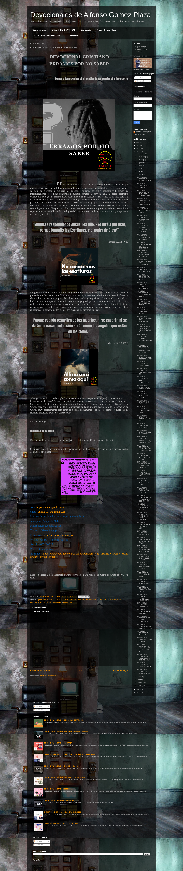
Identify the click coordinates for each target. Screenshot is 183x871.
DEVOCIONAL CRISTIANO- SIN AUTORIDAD (144, 432)
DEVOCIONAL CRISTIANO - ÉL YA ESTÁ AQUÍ (143, 581)
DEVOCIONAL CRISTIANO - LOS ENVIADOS (144, 639)
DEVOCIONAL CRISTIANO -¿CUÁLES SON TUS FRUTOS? (143, 548)
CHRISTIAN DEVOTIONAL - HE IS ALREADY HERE (143, 574)
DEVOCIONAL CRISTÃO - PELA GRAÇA (58, 743)
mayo (140, 174)
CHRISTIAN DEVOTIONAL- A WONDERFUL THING (144, 310)
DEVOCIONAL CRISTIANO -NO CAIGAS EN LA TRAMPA (143, 302)
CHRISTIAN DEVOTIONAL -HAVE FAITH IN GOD (143, 473)
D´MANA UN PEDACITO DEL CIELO (47, 36)
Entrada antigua (120, 670)
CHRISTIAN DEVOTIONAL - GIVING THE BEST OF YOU (144, 588)
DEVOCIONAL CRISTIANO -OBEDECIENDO (143, 604)
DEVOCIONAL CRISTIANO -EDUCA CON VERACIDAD (142, 285)
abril (139, 677)
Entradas (139, 77)
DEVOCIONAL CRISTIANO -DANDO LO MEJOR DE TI (143, 597)
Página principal (39, 30)
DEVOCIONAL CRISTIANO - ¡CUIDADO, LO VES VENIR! (143, 489)
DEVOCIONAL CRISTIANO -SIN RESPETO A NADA (144, 357)
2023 (138, 145)
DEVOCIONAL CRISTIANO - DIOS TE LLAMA (143, 671)
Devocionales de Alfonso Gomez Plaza (90, 15)
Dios (104, 600)
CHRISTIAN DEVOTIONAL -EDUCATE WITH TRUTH (143, 277)
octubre (140, 160)
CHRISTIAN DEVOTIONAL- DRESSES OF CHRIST (61, 823)
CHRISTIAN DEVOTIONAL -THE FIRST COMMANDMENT (144, 193)
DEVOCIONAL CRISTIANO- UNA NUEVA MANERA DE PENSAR (66, 731)
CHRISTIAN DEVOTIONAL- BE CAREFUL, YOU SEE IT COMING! (144, 498)
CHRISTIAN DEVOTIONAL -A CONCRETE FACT (144, 626)
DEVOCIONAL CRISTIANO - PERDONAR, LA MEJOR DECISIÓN (144, 439)
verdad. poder (67, 602)
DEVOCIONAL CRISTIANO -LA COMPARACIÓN (143, 387)
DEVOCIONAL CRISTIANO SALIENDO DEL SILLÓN (62, 800)
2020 (138, 689)
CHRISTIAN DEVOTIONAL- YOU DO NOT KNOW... (143, 394)
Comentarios (140, 81)
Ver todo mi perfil (139, 135)
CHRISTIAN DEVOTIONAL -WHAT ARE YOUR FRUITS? (144, 540)
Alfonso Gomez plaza (143, 132)
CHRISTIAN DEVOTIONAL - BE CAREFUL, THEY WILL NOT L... (144, 506)
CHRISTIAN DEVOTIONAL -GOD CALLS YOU (144, 664)
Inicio (81, 670)
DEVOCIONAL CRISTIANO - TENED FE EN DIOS (143, 481)
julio (139, 169)
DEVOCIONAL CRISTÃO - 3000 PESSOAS (58, 789)
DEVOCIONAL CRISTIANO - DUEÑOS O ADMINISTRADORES (144, 338)
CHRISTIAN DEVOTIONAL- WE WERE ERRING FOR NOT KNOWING (144, 227)
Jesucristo (33, 602)
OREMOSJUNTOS (44, 602)
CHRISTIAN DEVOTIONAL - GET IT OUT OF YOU (143, 525)
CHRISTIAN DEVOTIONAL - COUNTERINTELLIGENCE (144, 409)
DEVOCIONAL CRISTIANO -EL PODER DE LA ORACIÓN (143, 464)
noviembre (141, 157)
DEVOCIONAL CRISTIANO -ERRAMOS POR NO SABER (143, 236)
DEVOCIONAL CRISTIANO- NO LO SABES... (143, 402)
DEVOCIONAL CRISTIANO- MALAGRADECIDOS (144, 371)
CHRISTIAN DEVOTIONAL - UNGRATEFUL (143, 363)
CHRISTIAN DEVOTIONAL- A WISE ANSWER (144, 269)
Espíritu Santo (111, 600)
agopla (39, 600)
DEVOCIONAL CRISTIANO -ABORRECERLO (144, 179)
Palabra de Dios (57, 602)
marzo (140, 680)
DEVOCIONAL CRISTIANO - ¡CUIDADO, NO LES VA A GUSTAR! (143, 516)
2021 (138, 151)
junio (139, 171)
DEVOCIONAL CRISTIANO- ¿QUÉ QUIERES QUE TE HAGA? (143, 657)
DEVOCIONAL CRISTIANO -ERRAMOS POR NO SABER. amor (80, 600)
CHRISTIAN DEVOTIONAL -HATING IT (143, 185)
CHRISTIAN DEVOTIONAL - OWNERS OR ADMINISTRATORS (144, 328)
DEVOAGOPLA (52, 600)
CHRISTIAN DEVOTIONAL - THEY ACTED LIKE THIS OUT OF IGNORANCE (70, 754)
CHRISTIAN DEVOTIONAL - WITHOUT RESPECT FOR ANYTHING (143, 348)
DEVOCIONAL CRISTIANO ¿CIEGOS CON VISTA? (61, 766)
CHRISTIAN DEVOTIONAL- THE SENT (143, 633)
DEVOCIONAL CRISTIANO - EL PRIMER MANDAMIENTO (143, 201)
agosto (140, 166)
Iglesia (119, 600)
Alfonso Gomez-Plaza (106, 30)
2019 (138, 692)
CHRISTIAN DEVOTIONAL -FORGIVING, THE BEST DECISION (144, 448)
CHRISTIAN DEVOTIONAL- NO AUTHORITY (144, 425)
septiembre (142, 163)
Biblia (45, 600)
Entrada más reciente (40, 670)
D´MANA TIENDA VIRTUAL (63, 30)
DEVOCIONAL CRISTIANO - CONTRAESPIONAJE (144, 418)
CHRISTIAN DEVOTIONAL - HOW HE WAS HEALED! (62, 812)
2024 (138, 142)
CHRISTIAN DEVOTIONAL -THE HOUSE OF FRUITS (143, 565)
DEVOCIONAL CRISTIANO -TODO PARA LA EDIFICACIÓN (64, 777)
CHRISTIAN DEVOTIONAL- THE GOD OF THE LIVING (144, 209)
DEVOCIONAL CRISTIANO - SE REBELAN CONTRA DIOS (64, 720)
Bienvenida (86, 30)
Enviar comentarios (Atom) (49, 675)
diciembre (141, 154)
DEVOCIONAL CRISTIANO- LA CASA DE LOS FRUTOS (143, 557)
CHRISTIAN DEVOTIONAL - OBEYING (143, 611)
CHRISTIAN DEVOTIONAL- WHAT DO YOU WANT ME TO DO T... (144, 647)
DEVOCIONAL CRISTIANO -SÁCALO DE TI (143, 533)
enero (140, 686)
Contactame (74, 36)
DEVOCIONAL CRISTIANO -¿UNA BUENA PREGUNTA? (143, 253)
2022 (138, 148)
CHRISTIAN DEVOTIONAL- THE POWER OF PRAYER (144, 456)
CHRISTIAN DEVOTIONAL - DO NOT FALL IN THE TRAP (144, 293)
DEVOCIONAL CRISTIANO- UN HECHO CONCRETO (143, 619)
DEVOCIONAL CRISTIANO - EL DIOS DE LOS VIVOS (143, 218)
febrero (140, 683)
